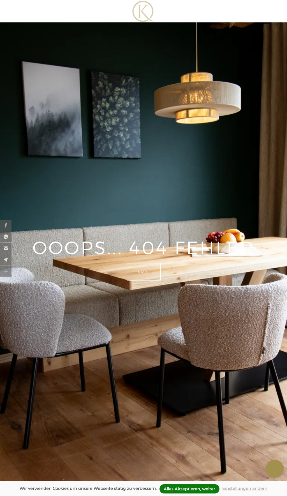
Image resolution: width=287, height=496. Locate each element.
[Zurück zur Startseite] (144, 11)
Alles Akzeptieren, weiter (189, 489)
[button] (14, 11)
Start (143, 272)
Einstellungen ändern (244, 488)
